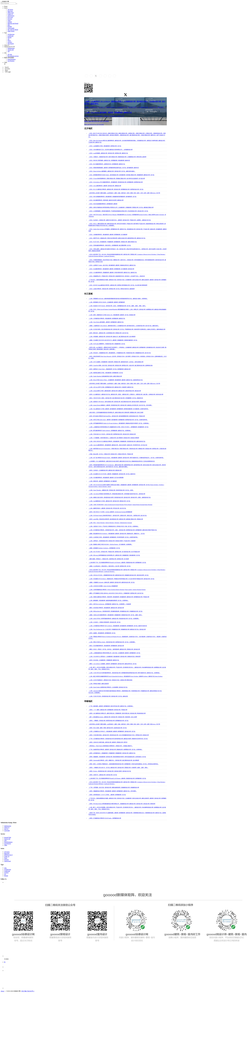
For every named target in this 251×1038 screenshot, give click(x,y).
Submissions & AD (9, 46)
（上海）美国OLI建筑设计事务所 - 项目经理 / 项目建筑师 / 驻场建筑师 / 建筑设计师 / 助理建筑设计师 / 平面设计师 (119, 597)
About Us (6, 827)
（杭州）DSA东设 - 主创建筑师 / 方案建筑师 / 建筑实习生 (104, 660)
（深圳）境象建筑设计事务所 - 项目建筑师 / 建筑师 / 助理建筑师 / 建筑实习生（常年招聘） (113, 791)
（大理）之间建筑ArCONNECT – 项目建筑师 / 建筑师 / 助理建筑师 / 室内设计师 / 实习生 (112, 731)
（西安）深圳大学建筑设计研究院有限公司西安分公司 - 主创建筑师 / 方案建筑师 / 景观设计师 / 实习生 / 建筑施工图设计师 (121, 207)
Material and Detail (13, 23)
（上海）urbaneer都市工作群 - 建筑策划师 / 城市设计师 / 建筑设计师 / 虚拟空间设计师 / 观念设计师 (115, 390)
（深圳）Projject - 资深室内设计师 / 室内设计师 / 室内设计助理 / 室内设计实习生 (110, 771)
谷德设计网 (5, 1)
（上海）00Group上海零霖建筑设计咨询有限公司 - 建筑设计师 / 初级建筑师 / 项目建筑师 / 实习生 (114, 555)
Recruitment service (13, 56)
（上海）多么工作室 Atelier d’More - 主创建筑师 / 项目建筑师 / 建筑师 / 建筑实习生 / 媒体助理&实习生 (116, 380)
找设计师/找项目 (9, 57)
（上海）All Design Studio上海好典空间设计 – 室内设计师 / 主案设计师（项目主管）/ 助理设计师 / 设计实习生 (118, 515)
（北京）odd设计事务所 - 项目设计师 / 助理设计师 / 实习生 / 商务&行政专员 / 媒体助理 (112, 288)
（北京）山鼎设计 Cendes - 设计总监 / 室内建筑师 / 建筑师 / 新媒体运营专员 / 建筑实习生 (112, 265)
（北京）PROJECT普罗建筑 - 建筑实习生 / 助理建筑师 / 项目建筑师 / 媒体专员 (109, 160)
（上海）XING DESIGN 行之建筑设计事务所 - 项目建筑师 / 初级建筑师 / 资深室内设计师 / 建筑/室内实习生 (117, 441)
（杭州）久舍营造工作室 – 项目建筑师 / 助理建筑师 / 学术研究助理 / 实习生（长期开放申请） (113, 537)
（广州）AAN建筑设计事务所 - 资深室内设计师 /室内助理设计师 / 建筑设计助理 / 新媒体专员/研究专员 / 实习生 (118, 738)
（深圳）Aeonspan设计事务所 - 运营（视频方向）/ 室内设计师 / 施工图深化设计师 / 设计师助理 (114, 760)
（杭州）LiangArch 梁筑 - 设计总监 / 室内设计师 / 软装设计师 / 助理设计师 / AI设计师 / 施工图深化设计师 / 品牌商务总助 (121, 365)
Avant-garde (11, 28)
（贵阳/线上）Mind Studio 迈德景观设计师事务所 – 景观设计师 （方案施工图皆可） (111, 746)
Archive (10, 42)
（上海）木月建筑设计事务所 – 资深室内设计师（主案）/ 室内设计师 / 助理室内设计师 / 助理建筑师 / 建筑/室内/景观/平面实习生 (123, 530)
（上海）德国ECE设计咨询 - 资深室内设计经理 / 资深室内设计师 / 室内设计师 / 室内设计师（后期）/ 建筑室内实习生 (120, 497)
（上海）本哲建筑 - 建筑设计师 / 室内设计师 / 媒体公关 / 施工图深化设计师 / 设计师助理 (112, 336)
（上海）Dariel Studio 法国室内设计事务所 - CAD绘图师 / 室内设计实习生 (108, 687)
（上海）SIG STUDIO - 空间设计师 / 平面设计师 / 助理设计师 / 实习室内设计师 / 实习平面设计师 (114, 551)
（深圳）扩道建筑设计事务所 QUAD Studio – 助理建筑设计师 (105, 818)
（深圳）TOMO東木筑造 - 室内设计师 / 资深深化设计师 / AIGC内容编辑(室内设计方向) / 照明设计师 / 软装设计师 (119, 735)
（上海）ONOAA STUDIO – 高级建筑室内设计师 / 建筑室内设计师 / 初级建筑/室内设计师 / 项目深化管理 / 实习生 (119, 575)
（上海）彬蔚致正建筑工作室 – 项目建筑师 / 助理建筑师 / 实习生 (106, 372)
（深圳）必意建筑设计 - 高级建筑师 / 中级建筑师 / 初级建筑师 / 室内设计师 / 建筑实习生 (112, 753)
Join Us (6, 829)
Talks (5, 62)
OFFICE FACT (8, 855)
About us (6, 45)
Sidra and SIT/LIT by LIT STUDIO (96, 121)
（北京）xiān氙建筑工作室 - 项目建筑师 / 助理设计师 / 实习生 (105, 146)
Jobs (5, 53)
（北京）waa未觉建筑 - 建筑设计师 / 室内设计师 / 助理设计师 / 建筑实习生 (108, 153)
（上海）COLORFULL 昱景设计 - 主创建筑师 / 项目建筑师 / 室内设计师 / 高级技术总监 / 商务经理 (114, 656)
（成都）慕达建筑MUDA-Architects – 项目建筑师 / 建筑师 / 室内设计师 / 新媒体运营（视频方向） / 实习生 (117, 533)
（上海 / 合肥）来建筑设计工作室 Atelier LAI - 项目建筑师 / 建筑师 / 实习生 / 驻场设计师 (112, 314)
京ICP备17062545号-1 (27, 991)
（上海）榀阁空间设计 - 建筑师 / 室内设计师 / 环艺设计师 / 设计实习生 (107, 508)
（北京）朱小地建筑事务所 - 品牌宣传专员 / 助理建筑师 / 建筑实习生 (107, 164)
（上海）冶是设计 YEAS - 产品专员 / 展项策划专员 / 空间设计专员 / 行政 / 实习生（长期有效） (114, 526)
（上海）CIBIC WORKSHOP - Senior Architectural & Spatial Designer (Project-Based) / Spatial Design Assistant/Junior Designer (120, 504)
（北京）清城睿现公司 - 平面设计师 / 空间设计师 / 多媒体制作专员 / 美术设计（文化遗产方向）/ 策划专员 (117, 276)
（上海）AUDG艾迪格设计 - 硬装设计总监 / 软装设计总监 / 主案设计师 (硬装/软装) (110, 680)
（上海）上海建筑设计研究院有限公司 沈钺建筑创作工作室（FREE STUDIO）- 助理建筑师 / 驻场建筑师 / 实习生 (118, 427)
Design (9, 37)
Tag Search (11, 43)
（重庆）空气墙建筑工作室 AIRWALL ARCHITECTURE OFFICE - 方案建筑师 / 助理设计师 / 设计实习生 (116, 593)
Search (6, 67)
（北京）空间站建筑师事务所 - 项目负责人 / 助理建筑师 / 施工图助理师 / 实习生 (110, 245)
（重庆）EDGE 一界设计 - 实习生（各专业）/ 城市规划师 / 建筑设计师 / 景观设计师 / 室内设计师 (114, 649)
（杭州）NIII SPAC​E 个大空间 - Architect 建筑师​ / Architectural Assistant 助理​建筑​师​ (110, 512)
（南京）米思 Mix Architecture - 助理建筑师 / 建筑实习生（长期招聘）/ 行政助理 (110, 604)
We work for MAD (13, 29)
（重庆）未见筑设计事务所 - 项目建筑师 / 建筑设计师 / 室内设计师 (106, 607)
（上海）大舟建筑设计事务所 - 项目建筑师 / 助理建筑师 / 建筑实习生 (107, 318)
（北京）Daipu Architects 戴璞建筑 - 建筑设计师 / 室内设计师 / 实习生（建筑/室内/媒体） (112, 171)
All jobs (10, 54)
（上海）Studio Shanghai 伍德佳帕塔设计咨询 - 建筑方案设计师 (105, 376)
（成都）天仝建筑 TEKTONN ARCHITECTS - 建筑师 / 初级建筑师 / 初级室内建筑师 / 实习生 (113, 340)
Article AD (11, 50)
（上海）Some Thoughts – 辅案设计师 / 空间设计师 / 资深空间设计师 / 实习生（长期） (111, 490)
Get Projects (11, 61)
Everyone (10, 17)
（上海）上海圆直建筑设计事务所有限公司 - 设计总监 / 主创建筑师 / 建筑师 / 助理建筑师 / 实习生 (114, 653)
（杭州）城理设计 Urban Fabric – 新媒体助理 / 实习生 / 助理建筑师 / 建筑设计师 (109, 369)
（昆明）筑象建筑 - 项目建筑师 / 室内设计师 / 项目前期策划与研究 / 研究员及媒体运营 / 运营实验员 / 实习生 (117, 756)
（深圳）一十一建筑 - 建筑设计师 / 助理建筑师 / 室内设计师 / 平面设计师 (108, 709)
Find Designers (8, 842)
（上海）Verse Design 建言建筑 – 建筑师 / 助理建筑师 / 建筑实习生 (108, 112)
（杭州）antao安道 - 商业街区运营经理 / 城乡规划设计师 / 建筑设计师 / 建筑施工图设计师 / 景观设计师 (116, 519)
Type (5, 32)
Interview (10, 11)
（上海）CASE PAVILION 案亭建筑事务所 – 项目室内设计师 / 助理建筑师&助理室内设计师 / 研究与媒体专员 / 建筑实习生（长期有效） (124, 672)
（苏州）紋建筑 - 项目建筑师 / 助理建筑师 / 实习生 (102, 633)
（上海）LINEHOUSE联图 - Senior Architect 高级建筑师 (103, 586)
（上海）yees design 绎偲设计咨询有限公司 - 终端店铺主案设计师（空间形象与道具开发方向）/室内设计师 (117, 493)
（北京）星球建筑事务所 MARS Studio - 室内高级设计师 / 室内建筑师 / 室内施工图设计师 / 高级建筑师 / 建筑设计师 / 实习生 (121, 175)
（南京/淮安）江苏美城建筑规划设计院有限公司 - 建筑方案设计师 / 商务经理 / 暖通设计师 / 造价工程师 (116, 412)
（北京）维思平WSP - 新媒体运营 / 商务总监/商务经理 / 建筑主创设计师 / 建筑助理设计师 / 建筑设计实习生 (117, 238)
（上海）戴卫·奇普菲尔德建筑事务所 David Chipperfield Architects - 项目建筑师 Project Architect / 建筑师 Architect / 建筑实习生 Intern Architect (125, 676)
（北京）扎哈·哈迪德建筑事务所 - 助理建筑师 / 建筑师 (103, 203)
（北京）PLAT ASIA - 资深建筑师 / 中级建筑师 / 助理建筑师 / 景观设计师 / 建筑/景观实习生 (113, 241)
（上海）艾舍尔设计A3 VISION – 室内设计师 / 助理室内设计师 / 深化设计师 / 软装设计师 (112, 434)
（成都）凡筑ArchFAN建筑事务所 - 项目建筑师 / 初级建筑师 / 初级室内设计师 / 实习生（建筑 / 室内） (116, 615)
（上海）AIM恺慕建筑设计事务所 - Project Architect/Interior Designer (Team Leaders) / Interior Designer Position (117, 589)
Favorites (7, 68)
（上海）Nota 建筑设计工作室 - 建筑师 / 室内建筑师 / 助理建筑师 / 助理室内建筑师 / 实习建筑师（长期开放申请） (119, 409)
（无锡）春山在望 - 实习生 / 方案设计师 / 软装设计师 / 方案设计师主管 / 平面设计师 (111, 454)
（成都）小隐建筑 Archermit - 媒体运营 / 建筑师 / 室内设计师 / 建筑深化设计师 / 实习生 (112, 582)
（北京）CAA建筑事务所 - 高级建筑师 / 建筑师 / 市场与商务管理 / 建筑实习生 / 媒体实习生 (113, 272)
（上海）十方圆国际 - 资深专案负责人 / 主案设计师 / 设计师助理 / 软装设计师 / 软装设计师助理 (114, 437)
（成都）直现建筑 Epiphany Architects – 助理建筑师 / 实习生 (104, 548)
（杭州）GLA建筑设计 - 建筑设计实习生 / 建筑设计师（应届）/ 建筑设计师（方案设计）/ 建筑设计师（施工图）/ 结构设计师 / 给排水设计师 (126, 394)
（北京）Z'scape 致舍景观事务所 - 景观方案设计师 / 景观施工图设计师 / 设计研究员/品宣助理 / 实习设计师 (117, 178)
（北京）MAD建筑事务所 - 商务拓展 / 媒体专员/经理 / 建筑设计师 (106, 200)
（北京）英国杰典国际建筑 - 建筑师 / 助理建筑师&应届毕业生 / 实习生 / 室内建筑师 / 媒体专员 (114, 167)
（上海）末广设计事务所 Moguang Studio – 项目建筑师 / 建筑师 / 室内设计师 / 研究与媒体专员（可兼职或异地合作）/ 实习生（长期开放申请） (126, 457)
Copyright (7, 830)
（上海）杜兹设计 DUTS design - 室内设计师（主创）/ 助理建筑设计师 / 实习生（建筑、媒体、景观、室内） (117, 305)
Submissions (11, 48)
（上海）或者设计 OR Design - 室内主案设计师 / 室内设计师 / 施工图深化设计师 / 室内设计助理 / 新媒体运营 (117, 401)
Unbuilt (10, 22)
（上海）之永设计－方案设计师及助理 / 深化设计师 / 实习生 (105, 622)
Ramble (10, 26)
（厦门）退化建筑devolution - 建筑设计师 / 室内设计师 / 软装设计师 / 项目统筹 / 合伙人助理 (113, 717)
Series (5, 8)
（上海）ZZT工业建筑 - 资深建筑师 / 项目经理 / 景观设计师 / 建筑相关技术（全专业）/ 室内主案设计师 (116, 361)
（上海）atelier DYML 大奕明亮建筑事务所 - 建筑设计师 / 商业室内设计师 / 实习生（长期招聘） (114, 618)
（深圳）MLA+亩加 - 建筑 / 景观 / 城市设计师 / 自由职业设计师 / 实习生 (108, 727)
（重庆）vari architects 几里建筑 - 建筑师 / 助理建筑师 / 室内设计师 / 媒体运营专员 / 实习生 (113, 663)
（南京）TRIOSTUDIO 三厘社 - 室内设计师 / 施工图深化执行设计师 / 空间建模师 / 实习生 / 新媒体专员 (116, 398)
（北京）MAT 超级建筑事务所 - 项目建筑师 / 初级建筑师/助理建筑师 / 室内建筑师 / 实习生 (112, 196)
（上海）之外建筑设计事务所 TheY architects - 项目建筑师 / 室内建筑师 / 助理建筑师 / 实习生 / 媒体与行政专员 (118, 625)
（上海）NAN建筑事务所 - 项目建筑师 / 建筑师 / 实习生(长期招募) (106, 477)
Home (5, 6)
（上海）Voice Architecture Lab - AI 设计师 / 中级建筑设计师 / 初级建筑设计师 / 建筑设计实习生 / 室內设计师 (117, 629)
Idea (9, 25)
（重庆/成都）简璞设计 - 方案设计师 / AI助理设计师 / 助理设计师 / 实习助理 (109, 559)
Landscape (10, 36)
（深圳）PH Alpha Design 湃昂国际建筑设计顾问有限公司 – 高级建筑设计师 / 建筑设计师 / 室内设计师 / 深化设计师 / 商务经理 (122, 803)
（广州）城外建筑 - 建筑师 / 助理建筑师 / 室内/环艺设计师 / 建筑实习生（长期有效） (111, 706)
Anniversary (11, 15)
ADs (5, 840)
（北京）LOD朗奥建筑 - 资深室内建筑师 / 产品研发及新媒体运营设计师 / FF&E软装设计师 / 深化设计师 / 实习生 (118, 211)
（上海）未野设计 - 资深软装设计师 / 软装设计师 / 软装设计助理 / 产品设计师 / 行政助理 (112, 540)
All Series (10, 9)
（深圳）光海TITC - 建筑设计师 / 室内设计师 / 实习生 (103, 774)
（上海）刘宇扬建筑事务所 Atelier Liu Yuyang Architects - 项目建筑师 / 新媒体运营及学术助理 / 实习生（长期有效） (119, 423)
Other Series (11, 31)
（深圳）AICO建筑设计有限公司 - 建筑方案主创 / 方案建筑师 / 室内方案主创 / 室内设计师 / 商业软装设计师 (117, 713)
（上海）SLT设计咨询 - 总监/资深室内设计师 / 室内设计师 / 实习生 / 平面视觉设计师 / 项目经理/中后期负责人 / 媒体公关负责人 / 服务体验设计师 (127, 329)
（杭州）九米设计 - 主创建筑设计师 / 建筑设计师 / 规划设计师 (105, 470)
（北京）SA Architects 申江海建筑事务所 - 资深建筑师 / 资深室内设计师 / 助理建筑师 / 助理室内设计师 (116, 182)
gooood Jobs (7, 837)
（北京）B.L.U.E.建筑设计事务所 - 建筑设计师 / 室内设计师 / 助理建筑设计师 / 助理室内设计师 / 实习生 (116, 189)
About (2, 991)
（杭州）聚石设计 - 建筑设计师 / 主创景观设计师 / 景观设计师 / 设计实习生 (108, 333)
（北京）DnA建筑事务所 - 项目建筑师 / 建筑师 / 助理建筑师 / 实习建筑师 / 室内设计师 (111, 269)
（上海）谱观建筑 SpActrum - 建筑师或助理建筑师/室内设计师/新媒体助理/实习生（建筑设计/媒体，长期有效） (118, 298)
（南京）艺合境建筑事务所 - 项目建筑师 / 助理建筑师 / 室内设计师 (106, 645)
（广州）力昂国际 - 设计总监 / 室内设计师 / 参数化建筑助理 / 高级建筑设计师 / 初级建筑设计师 (114, 787)
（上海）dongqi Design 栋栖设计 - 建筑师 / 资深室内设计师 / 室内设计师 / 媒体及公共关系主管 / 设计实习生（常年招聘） (120, 405)
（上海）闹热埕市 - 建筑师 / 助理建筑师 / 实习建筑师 (103, 481)
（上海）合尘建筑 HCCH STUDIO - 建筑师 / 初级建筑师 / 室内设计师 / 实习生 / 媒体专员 (112, 474)
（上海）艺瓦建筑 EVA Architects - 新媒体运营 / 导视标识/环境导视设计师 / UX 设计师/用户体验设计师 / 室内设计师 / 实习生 (121, 578)
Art (8, 39)
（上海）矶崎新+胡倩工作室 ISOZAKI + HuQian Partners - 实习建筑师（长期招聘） (110, 544)
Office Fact (11, 12)
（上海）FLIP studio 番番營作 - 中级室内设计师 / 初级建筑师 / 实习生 (107, 343)
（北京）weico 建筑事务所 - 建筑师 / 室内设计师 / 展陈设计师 (105, 185)
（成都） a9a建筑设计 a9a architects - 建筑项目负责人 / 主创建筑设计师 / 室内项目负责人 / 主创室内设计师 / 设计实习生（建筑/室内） (124, 107)
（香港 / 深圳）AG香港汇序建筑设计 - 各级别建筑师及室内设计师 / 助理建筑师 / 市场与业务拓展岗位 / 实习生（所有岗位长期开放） (124, 764)
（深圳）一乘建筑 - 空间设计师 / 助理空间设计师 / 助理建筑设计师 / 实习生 (108, 720)
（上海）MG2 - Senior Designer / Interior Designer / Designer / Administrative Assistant (110, 522)
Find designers (12, 59)
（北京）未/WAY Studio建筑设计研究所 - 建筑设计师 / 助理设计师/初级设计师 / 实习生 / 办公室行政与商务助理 (118, 285)
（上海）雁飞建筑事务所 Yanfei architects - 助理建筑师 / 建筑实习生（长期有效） (110, 430)
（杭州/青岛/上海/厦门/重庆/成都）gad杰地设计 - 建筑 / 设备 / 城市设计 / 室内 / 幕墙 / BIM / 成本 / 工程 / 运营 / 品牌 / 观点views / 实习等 (124, 193)
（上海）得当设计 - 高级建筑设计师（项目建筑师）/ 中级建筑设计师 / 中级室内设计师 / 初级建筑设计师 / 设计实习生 (120, 352)
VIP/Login (7, 72)
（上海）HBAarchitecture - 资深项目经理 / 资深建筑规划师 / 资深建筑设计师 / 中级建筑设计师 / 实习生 (115, 611)
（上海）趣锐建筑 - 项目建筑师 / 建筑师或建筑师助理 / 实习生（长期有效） (109, 600)
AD (9, 51)
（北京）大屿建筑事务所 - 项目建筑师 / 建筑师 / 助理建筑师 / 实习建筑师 (108, 234)
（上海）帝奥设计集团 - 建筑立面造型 (99, 683)
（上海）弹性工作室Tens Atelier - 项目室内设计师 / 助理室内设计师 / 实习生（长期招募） (112, 642)
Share (6, 70)
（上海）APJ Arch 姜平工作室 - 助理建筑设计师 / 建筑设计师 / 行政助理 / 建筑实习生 (111, 387)
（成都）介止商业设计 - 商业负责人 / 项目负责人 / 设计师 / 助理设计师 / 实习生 (110, 566)
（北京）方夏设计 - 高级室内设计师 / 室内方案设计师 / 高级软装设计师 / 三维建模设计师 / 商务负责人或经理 (117, 156)
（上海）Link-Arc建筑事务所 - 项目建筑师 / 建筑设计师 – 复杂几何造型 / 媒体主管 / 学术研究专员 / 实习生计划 (118, 445)
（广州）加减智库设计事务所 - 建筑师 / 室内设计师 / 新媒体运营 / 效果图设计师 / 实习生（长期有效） (116, 749)
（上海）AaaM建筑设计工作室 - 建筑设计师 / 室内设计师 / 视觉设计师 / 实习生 (109, 501)
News (9, 40)
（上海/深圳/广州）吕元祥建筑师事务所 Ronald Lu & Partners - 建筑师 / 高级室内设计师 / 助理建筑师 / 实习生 (117, 562)
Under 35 (10, 14)
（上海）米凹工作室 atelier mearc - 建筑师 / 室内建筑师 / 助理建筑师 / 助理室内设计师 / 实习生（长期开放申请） (118, 419)
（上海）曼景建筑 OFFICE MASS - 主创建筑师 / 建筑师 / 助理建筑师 (107, 302)
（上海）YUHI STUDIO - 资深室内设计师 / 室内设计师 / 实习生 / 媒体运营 (108, 696)
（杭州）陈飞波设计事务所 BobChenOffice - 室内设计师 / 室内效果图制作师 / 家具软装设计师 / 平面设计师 (117, 416)
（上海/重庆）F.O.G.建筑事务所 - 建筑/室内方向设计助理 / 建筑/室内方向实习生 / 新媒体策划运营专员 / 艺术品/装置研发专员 (122, 461)
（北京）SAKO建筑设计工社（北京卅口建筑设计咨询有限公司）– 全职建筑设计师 (110, 149)
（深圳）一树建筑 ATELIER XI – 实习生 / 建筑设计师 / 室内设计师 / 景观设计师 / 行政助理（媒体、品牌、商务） (118, 767)
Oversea (10, 19)
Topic (9, 20)
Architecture (11, 34)
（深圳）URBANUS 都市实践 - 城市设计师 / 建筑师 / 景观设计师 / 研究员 (108, 742)
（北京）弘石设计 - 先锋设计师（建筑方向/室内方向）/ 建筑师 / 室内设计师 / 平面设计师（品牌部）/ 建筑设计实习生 (120, 220)
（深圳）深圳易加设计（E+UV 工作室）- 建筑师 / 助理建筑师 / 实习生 (107, 794)
